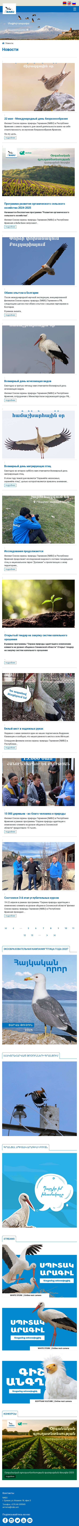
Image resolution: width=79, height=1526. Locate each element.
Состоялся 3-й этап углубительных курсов (31, 897)
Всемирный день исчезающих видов (27, 381)
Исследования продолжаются (23, 551)
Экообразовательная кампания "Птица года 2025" (36, 949)
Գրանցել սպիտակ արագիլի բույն (26, 1147)
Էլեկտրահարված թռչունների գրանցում (31, 1055)
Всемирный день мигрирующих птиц (27, 466)
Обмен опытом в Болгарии (21, 292)
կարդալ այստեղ (17, 30)
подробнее (10, 138)
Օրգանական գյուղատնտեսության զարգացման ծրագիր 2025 (39, 1472)
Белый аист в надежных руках (23, 728)
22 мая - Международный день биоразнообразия (36, 118)
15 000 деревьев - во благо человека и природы (35, 813)
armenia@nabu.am (11, 1507)
